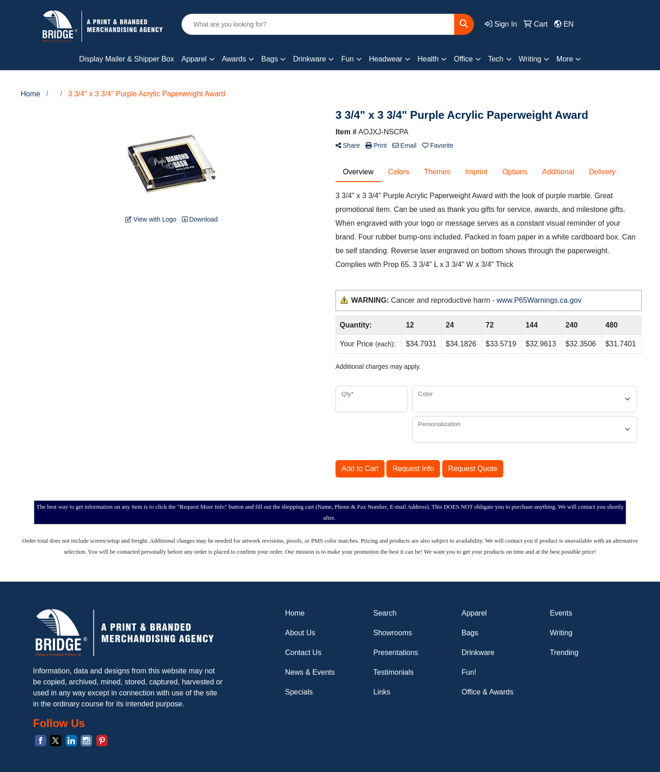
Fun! (469, 672)
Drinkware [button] (309, 59)
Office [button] (463, 59)
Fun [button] (347, 59)
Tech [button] (496, 59)
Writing (561, 633)
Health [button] (428, 59)
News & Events (310, 672)
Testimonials (394, 672)
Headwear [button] (385, 59)
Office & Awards (487, 692)
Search (385, 613)
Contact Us (303, 652)
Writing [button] (530, 59)
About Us (300, 633)
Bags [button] (269, 59)
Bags (470, 633)
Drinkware (478, 652)
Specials (299, 692)
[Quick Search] (318, 24)
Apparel (474, 613)
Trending (564, 652)
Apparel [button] (194, 59)
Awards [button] (234, 59)
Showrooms (393, 633)
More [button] (564, 59)
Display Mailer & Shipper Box (126, 59)
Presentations (396, 652)
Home (295, 613)
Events (561, 613)
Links (382, 692)
